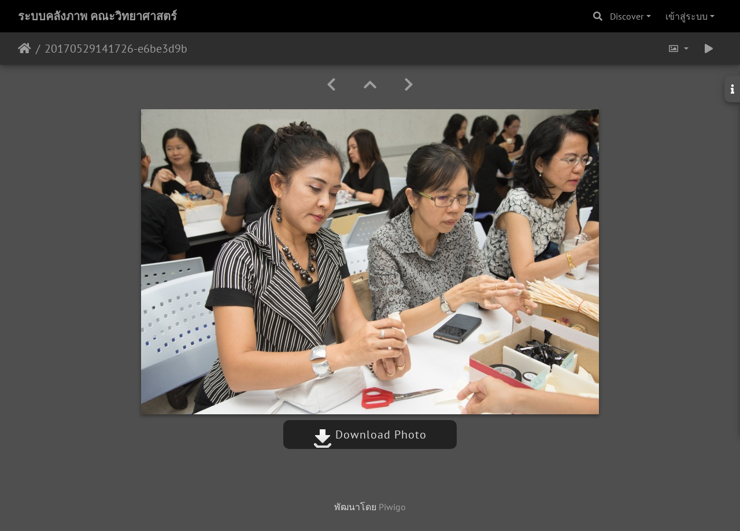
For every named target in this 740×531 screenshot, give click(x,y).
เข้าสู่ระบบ (686, 16)
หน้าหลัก (24, 48)
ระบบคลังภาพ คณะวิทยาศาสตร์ (97, 16)
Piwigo (392, 507)
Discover (626, 16)
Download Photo (370, 434)
